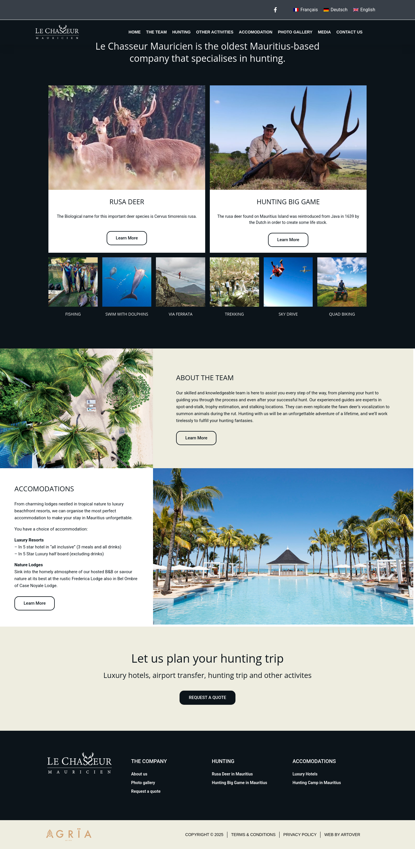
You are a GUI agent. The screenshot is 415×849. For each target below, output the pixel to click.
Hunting (181, 32)
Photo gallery (295, 32)
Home (135, 32)
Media (324, 32)
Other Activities (214, 32)
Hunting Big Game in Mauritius (239, 782)
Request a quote (146, 791)
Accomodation (255, 32)
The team (156, 32)
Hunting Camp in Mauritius (317, 782)
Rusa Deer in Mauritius (232, 774)
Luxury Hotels (305, 774)
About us (139, 774)
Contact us (349, 32)
